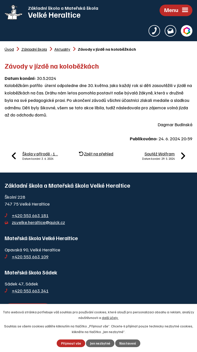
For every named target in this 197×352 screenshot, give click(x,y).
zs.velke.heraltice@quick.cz (38, 222)
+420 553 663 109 (30, 256)
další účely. (110, 317)
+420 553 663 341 (30, 290)
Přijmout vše (71, 343)
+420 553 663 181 (30, 215)
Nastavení (127, 343)
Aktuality (62, 49)
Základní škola (34, 49)
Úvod (9, 49)
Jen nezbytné (100, 343)
